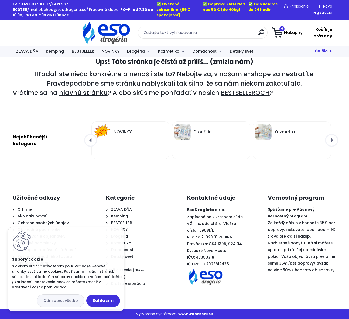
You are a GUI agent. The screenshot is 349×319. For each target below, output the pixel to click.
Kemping (55, 51)
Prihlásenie (299, 6)
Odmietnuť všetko (60, 300)
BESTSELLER (83, 51)
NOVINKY (110, 51)
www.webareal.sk (195, 313)
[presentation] (90, 140)
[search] (225, 34)
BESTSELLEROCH (245, 92)
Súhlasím (103, 300)
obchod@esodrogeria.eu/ (63, 9)
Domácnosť (205, 51)
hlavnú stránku (83, 92)
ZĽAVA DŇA (27, 51)
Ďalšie (321, 51)
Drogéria (136, 51)
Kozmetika (169, 51)
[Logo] (44, 33)
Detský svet (242, 51)
